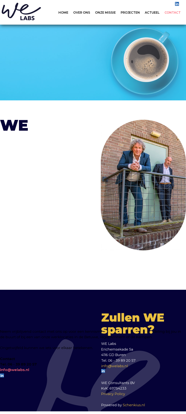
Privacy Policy (113, 394)
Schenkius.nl (134, 405)
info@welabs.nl (114, 366)
